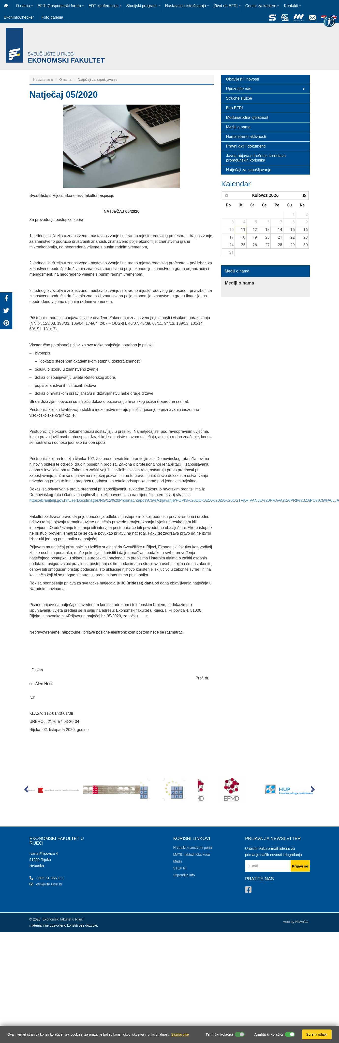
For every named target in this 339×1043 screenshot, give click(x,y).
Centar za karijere (260, 6)
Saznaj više (180, 1034)
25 (243, 245)
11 (243, 229)
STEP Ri (179, 868)
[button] (26, 790)
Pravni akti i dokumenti (246, 146)
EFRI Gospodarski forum (59, 6)
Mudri (177, 861)
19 (254, 237)
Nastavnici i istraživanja (185, 6)
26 (254, 245)
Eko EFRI (234, 108)
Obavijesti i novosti (242, 79)
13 (267, 229)
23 (305, 237)
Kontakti (291, 6)
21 (280, 237)
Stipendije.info (184, 875)
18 (243, 237)
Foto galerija (52, 17)
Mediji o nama (238, 127)
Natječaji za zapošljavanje (97, 79)
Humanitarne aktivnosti (246, 137)
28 (280, 245)
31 (231, 252)
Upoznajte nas (265, 89)
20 (267, 237)
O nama (23, 6)
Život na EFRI (226, 6)
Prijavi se (300, 866)
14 (280, 229)
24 (231, 245)
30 (305, 245)
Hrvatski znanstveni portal (193, 848)
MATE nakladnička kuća (191, 854)
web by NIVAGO (296, 922)
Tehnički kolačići (219, 1034)
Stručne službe (239, 98)
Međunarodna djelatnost (247, 117)
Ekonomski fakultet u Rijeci (63, 919)
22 (292, 237)
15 (292, 229)
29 (292, 245)
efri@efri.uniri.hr (49, 884)
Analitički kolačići (268, 1034)
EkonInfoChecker (19, 17)
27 (267, 245)
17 (231, 237)
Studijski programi (141, 6)
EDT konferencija (103, 6)
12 (254, 229)
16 (305, 229)
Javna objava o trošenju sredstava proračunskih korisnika (256, 158)
